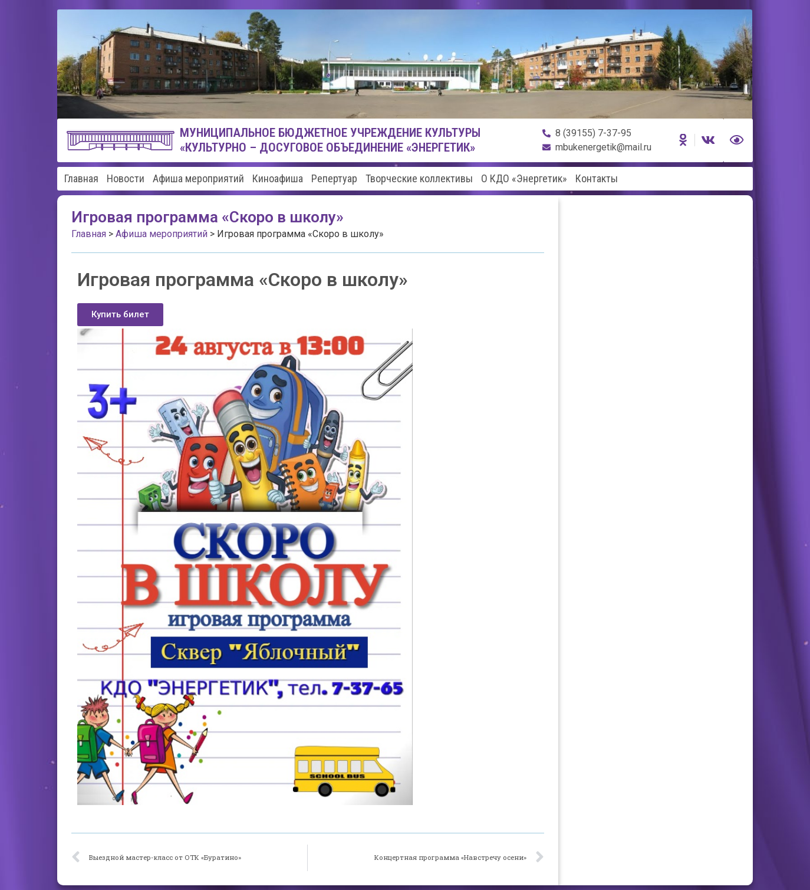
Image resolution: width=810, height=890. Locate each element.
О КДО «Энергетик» (524, 179)
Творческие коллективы (419, 179)
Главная (81, 179)
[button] (120, 314)
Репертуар (334, 179)
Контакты (596, 179)
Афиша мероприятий (198, 179)
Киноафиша (277, 179)
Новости (125, 179)
